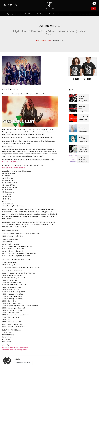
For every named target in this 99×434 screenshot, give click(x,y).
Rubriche (31, 13)
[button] (94, 3)
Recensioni (43, 40)
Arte (63, 13)
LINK (78, 393)
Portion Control (83, 117)
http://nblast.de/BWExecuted (11, 162)
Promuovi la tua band (86, 14)
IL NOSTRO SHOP (82, 79)
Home (37, 40)
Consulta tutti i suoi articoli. (23, 362)
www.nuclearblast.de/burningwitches (14, 350)
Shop (72, 13)
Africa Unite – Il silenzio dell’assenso (83, 108)
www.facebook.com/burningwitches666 (15, 347)
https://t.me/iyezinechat (20, 393)
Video (49, 40)
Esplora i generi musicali (15, 13)
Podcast (52, 13)
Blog (42, 13)
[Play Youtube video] (30, 111)
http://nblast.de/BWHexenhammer (13, 168)
